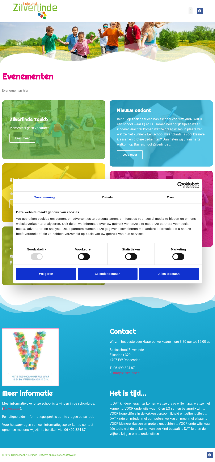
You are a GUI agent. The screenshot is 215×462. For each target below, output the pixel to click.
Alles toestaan (169, 274)
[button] (191, 10)
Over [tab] (170, 197)
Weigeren (46, 274)
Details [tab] (107, 197)
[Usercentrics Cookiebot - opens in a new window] (180, 185)
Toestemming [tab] (44, 197)
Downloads (11, 408)
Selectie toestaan (108, 274)
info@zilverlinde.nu (127, 373)
